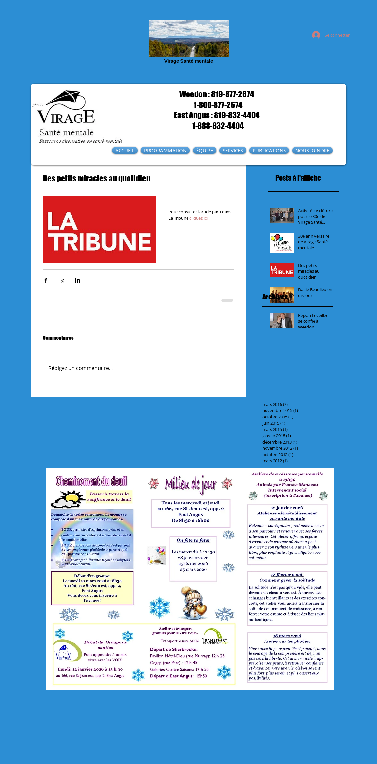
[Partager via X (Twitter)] (62, 280)
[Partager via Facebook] (46, 280)
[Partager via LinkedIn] (77, 280)
